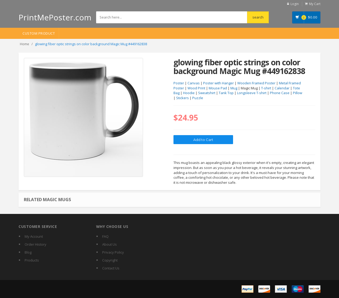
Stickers (182, 97)
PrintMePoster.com (55, 17)
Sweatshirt (206, 92)
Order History (35, 244)
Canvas (194, 83)
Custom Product (39, 33)
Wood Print (196, 88)
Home (24, 44)
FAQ (105, 236)
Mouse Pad (218, 88)
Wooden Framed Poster (256, 83)
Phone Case (279, 92)
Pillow (297, 92)
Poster (178, 83)
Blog (28, 252)
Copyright (110, 260)
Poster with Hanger (218, 83)
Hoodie (189, 92)
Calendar (282, 88)
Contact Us (110, 268)
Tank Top (226, 92)
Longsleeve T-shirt (251, 92)
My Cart (314, 4)
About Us (109, 244)
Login (295, 4)
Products (32, 260)
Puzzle (197, 97)
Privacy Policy (113, 252)
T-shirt (266, 88)
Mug (233, 88)
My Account (34, 236)
